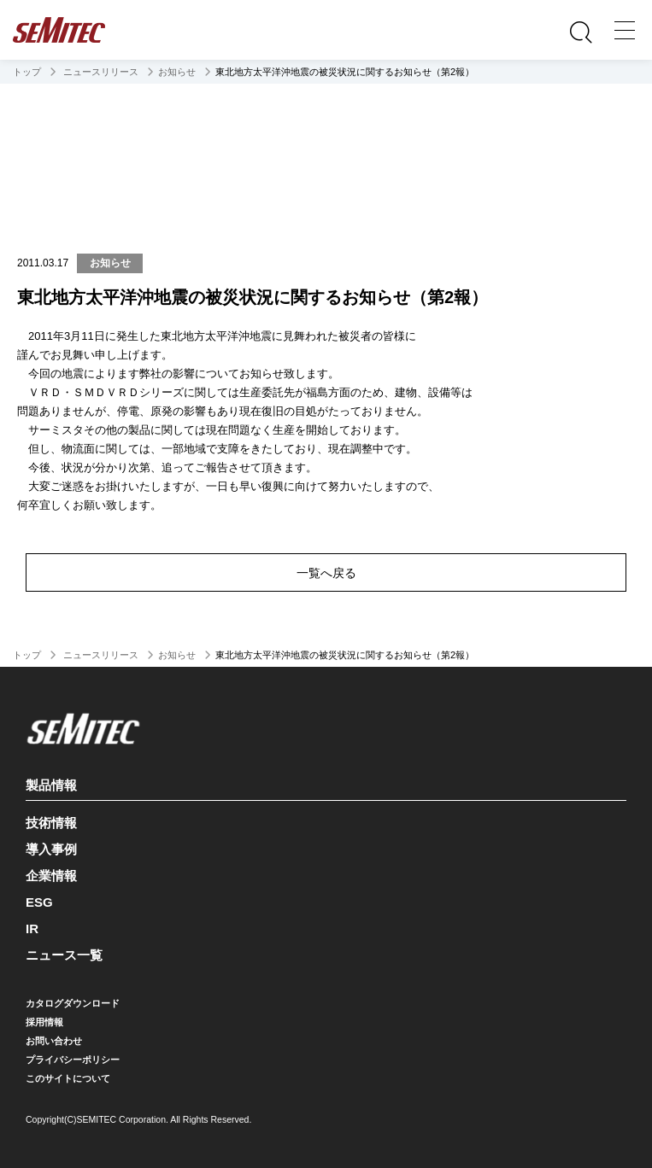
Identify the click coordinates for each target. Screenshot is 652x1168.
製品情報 (324, 782)
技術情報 (51, 822)
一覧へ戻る (326, 573)
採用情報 (44, 1022)
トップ (27, 72)
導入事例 (51, 849)
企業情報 (51, 875)
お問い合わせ (54, 1041)
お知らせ (177, 72)
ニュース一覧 (64, 955)
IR (32, 928)
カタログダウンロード (73, 1003)
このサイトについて (68, 1078)
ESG (39, 902)
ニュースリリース (99, 72)
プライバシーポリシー (73, 1059)
